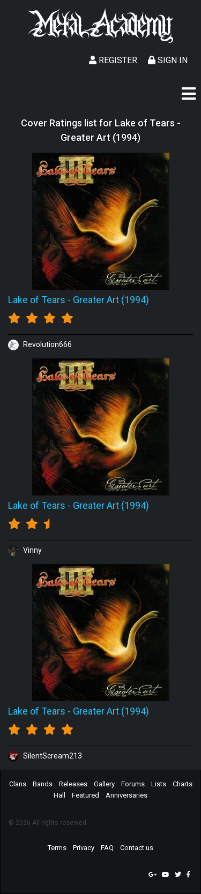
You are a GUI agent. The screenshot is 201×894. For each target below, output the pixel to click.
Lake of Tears (36, 299)
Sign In (168, 60)
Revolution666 (40, 344)
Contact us (136, 848)
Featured (85, 795)
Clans (17, 784)
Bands (43, 784)
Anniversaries (126, 795)
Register (113, 60)
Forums (133, 784)
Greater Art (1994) (111, 299)
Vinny (25, 550)
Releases (73, 784)
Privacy (83, 848)
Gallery (104, 784)
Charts (182, 784)
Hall (59, 795)
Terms (57, 848)
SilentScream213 (45, 756)
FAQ (107, 848)
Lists (158, 784)
